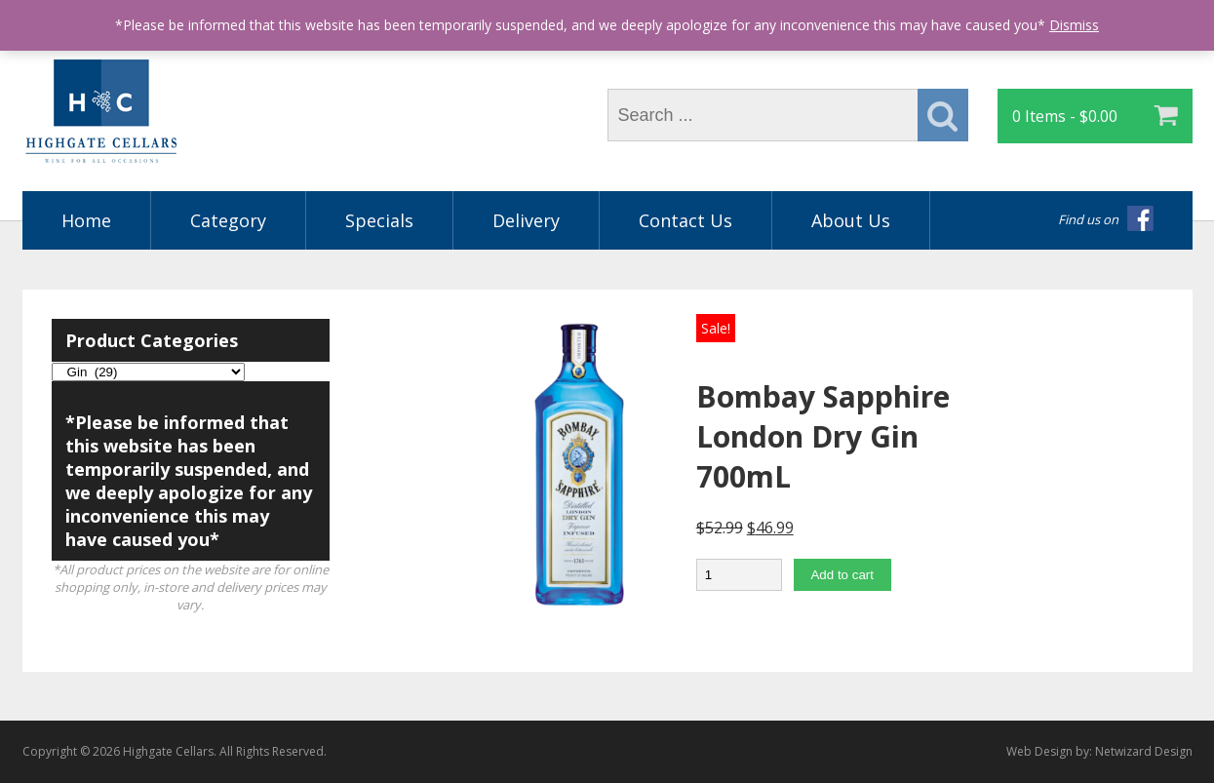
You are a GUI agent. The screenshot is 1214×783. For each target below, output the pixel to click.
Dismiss (1074, 25)
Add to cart (841, 575)
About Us (850, 220)
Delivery (526, 220)
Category (228, 220)
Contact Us (685, 220)
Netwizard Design (1144, 751)
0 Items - (1064, 116)
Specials (379, 220)
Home (86, 220)
